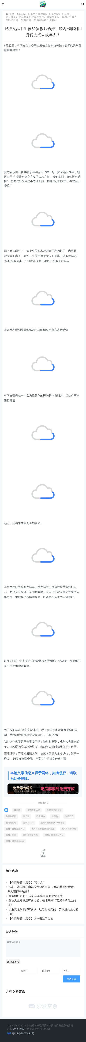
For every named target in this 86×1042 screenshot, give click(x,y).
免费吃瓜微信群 (54, 810)
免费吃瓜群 (11, 816)
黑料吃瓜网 (12, 20)
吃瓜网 (31, 13)
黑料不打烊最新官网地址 (43, 829)
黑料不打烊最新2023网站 (52, 822)
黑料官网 (26, 20)
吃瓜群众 (11, 17)
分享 (43, 853)
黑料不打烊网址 (69, 829)
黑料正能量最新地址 (15, 841)
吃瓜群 (65, 13)
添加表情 (13, 962)
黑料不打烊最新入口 (15, 829)
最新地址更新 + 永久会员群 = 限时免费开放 (35, 895)
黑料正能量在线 (30, 835)
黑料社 (53, 20)
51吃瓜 (21, 13)
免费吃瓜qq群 (33, 810)
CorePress (18, 1028)
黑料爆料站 (40, 20)
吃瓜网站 (54, 13)
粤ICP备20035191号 (23, 1033)
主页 (10, 13)
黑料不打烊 (68, 17)
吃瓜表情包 (38, 17)
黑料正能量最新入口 (54, 835)
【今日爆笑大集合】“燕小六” (26, 882)
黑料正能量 (11, 835)
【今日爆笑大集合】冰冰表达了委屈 (31, 918)
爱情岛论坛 (53, 17)
